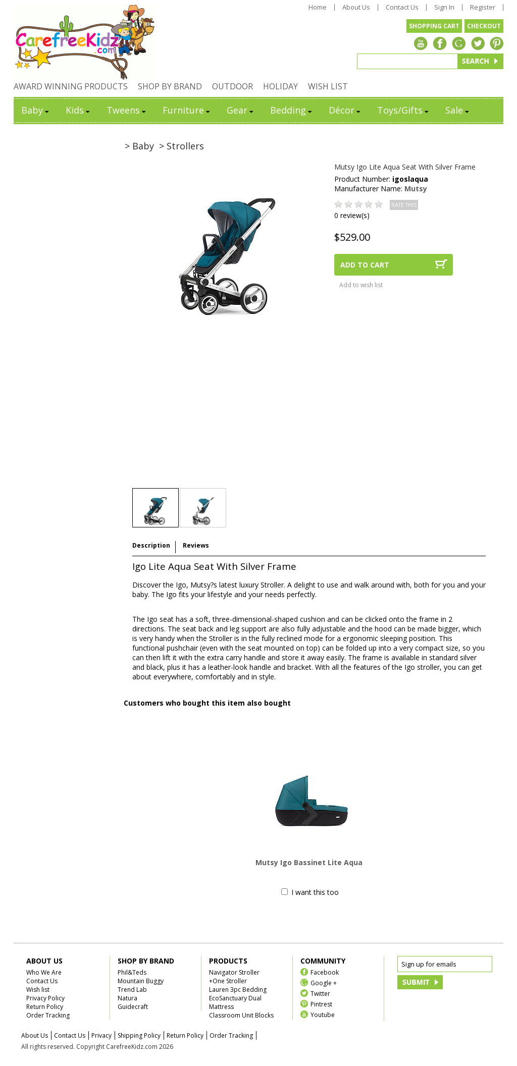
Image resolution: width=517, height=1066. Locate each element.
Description (151, 545)
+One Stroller (228, 981)
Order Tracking (48, 1015)
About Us (356, 7)
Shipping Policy (139, 1035)
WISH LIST (328, 86)
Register (482, 7)
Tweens (127, 110)
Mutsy (415, 188)
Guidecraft (133, 1006)
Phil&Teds (132, 972)
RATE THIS (404, 204)
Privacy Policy (45, 998)
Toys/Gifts (403, 110)
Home (317, 7)
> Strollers (181, 146)
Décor (345, 110)
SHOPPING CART (434, 26)
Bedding (292, 110)
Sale (458, 110)
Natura (127, 998)
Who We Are (44, 972)
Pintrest (321, 1003)
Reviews (196, 545)
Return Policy (44, 1006)
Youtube (323, 1014)
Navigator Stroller (234, 972)
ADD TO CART (364, 265)
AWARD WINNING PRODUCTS (71, 86)
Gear (241, 110)
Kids (78, 110)
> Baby (139, 146)
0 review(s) (352, 215)
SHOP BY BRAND (170, 86)
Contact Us (402, 7)
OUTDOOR (232, 86)
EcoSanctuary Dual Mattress (235, 1002)
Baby (35, 110)
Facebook (325, 972)
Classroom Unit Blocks (241, 1015)
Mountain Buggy (141, 981)
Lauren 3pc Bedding (238, 989)
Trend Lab (132, 989)
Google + (324, 982)
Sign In (444, 7)
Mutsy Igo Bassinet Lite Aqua (309, 862)
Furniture (187, 110)
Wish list (37, 989)
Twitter (320, 993)
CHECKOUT (484, 26)
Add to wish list (361, 285)
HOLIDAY (280, 86)
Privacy (101, 1035)
